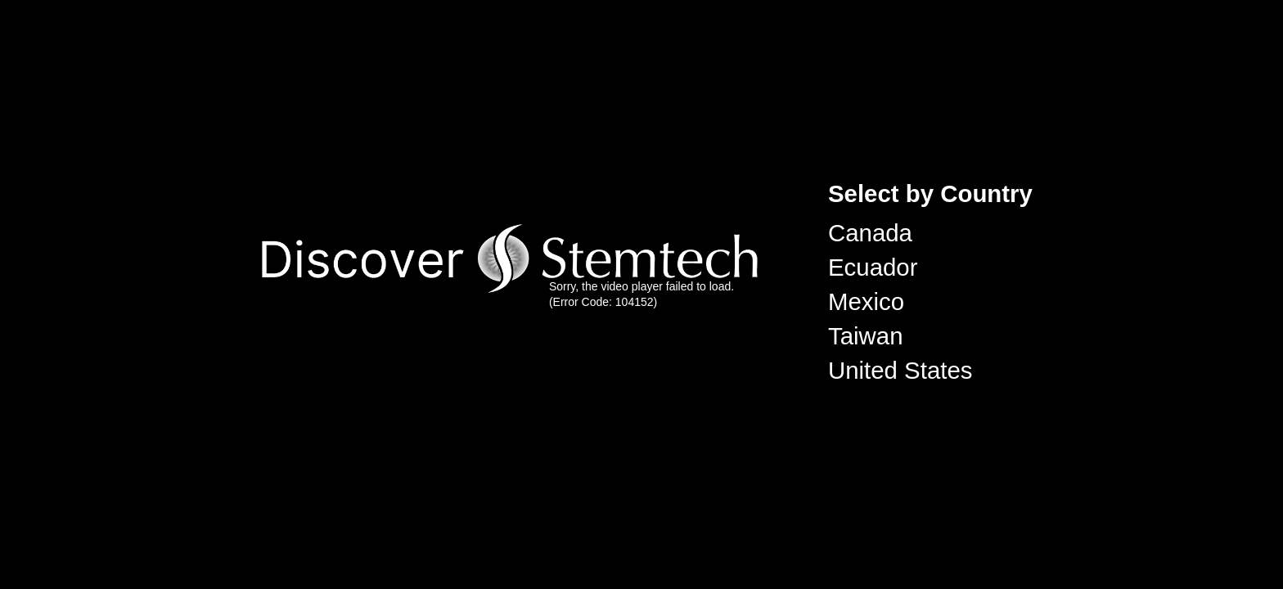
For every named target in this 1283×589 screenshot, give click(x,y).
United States (900, 370)
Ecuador (872, 267)
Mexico (866, 301)
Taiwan (865, 335)
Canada (870, 232)
